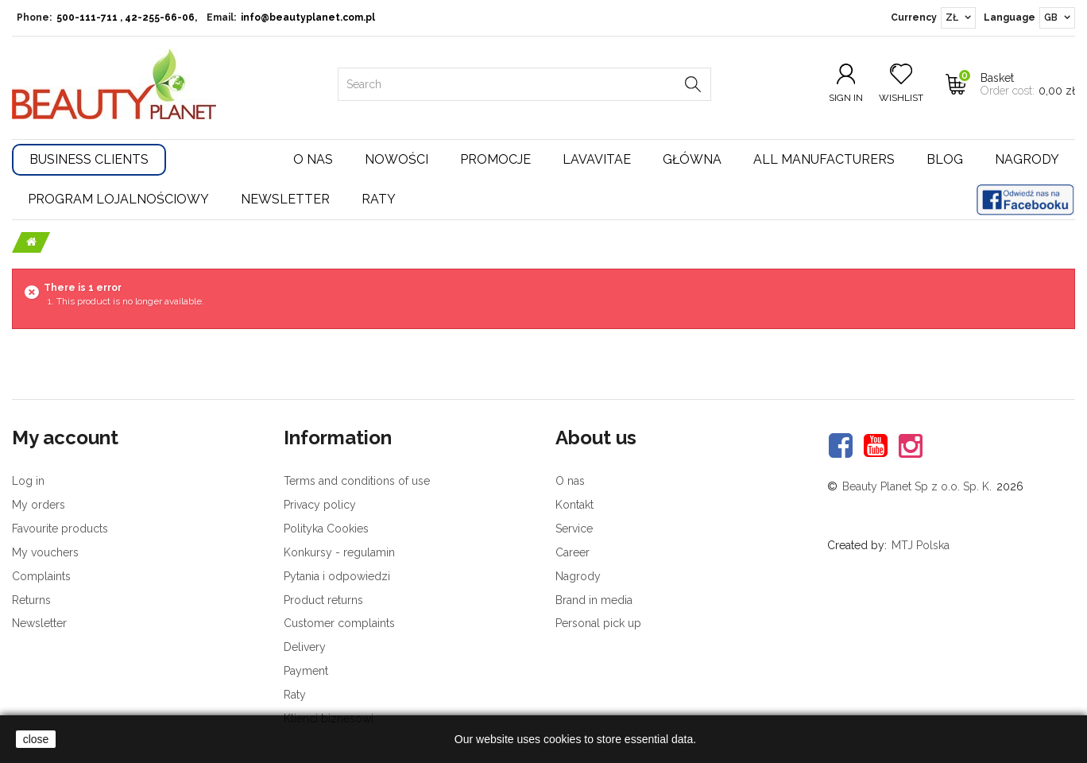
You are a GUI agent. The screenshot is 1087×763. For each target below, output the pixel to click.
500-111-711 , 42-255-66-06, (126, 17)
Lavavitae (597, 159)
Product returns (323, 600)
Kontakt (574, 504)
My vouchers (45, 552)
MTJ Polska (921, 545)
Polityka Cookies (326, 528)
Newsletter (285, 199)
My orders (38, 504)
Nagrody (1027, 159)
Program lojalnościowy (118, 199)
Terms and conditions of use (357, 480)
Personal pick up (598, 623)
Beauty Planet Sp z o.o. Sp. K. (917, 486)
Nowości (396, 159)
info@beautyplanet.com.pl (308, 17)
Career (572, 552)
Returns (31, 600)
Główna (692, 159)
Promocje (495, 159)
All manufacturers (824, 159)
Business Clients (89, 159)
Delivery (305, 647)
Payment (306, 670)
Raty (379, 199)
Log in (28, 480)
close (36, 739)
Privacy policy (320, 504)
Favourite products (60, 528)
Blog (944, 159)
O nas (313, 159)
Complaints (41, 576)
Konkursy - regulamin (339, 552)
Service (574, 528)
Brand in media (593, 600)
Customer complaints (339, 623)
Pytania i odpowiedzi (337, 576)
